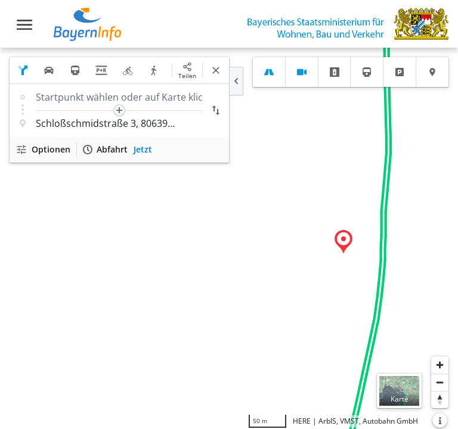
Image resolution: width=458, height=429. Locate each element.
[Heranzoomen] (439, 365)
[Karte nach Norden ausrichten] (439, 399)
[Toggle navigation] (24, 24)
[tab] (269, 72)
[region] (229, 238)
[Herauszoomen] (439, 382)
